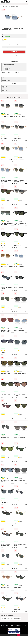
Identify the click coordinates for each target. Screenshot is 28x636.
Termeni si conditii (4, 625)
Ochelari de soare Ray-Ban (13, 6)
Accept (18, 635)
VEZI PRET (14, 51)
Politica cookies (23, 625)
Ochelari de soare (5, 6)
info (12, 118)
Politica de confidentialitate (14, 625)
